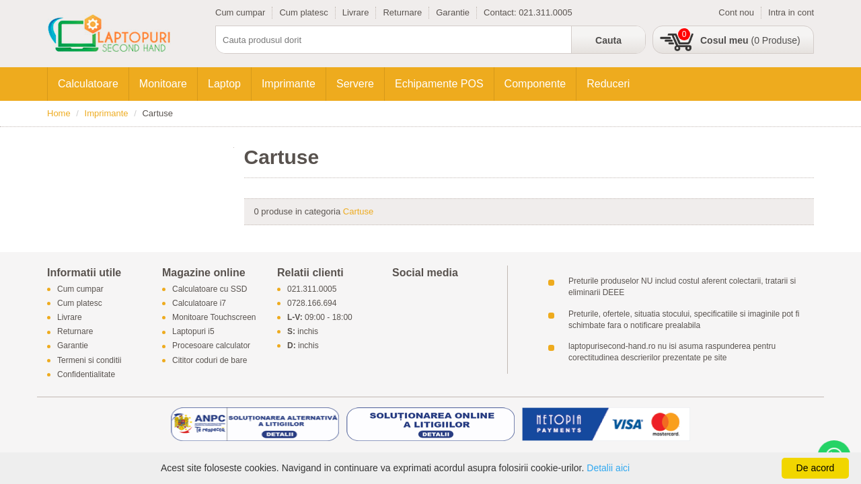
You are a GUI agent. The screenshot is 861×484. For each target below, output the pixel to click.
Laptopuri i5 (193, 332)
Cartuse (358, 211)
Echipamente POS (439, 83)
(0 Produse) (750, 40)
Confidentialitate (86, 374)
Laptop (224, 83)
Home (59, 113)
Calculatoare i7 (199, 303)
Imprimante (288, 83)
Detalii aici (608, 467)
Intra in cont (791, 12)
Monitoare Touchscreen (214, 317)
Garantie (453, 12)
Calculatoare (88, 83)
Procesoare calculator (211, 346)
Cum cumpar (240, 12)
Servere (355, 83)
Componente (535, 83)
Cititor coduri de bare (209, 360)
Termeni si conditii (89, 360)
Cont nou (736, 12)
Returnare (402, 12)
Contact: (501, 12)
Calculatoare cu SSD (209, 289)
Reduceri (608, 83)
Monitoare (163, 83)
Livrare (355, 12)
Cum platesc (303, 12)
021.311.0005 (545, 12)
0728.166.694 (311, 303)
